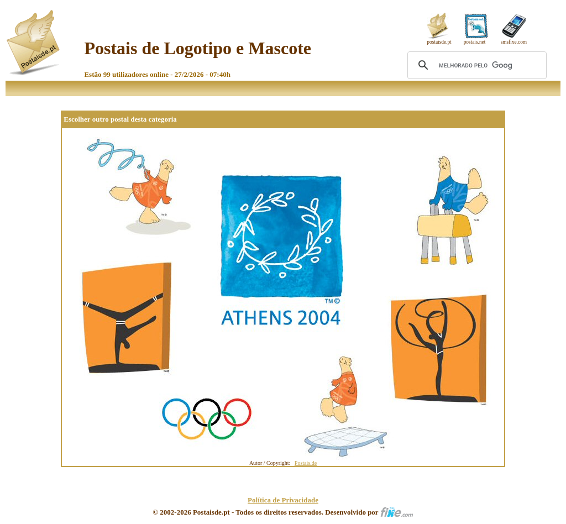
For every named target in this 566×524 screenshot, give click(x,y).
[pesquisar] (475, 65)
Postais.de (306, 463)
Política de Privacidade (283, 500)
